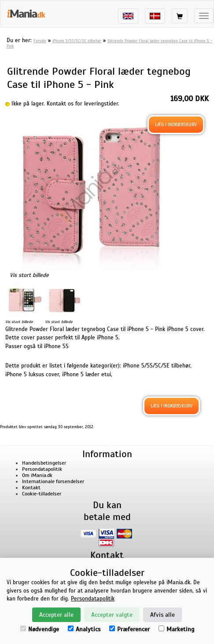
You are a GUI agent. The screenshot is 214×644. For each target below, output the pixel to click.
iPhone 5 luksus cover (32, 374)
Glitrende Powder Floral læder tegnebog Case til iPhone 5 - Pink (109, 43)
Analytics (84, 629)
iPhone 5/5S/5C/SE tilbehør (76, 41)
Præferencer (129, 629)
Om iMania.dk (37, 475)
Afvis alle (162, 615)
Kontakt (31, 487)
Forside (39, 41)
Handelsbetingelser (44, 463)
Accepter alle (56, 615)
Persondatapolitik (42, 469)
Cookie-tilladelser (41, 494)
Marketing (176, 629)
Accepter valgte (112, 615)
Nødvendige (39, 629)
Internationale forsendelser (53, 481)
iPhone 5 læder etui (86, 374)
